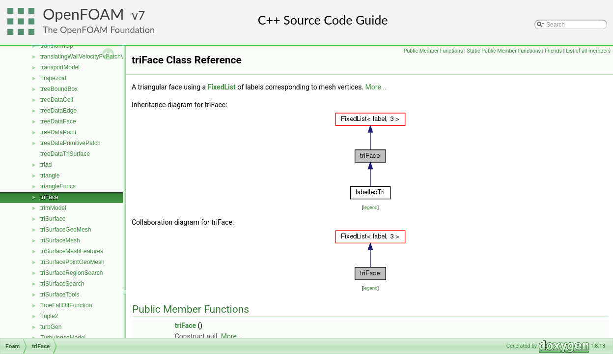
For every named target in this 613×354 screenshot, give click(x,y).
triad (46, 164)
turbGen (50, 327)
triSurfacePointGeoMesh (72, 262)
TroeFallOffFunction (66, 305)
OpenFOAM (83, 14)
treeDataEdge (58, 110)
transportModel (60, 67)
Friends (553, 51)
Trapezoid (53, 78)
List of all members (588, 51)
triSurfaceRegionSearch (71, 272)
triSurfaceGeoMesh (65, 229)
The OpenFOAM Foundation (99, 29)
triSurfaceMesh (60, 240)
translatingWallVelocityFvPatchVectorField (95, 56)
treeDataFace (58, 121)
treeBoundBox (59, 89)
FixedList (222, 87)
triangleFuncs (58, 186)
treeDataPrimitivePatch (70, 143)
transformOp (56, 45)
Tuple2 (49, 316)
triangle (49, 175)
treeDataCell (56, 99)
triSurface (52, 218)
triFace (49, 197)
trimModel (53, 208)
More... (376, 87)
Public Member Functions (433, 51)
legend (370, 207)
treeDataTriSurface (65, 153)
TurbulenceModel (62, 337)
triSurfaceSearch (62, 283)
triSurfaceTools (59, 294)
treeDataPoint (58, 132)
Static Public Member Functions (504, 51)
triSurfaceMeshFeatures (71, 251)
